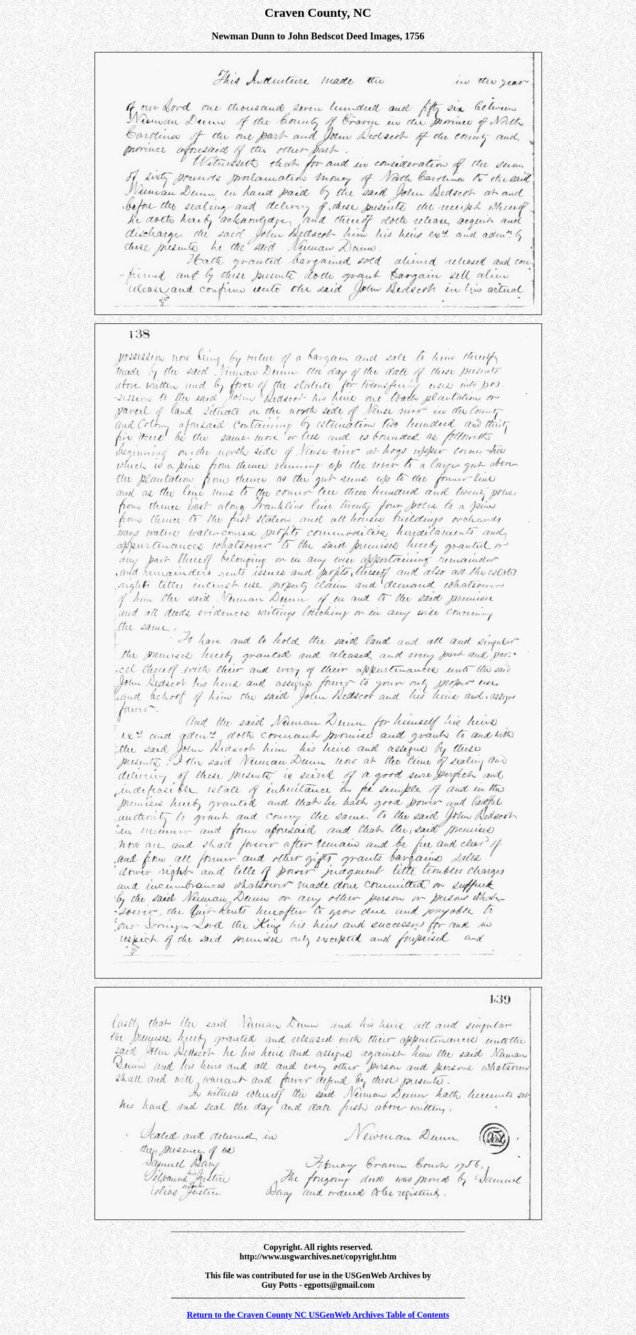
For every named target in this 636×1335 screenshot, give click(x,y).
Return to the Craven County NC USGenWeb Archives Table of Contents (318, 1314)
